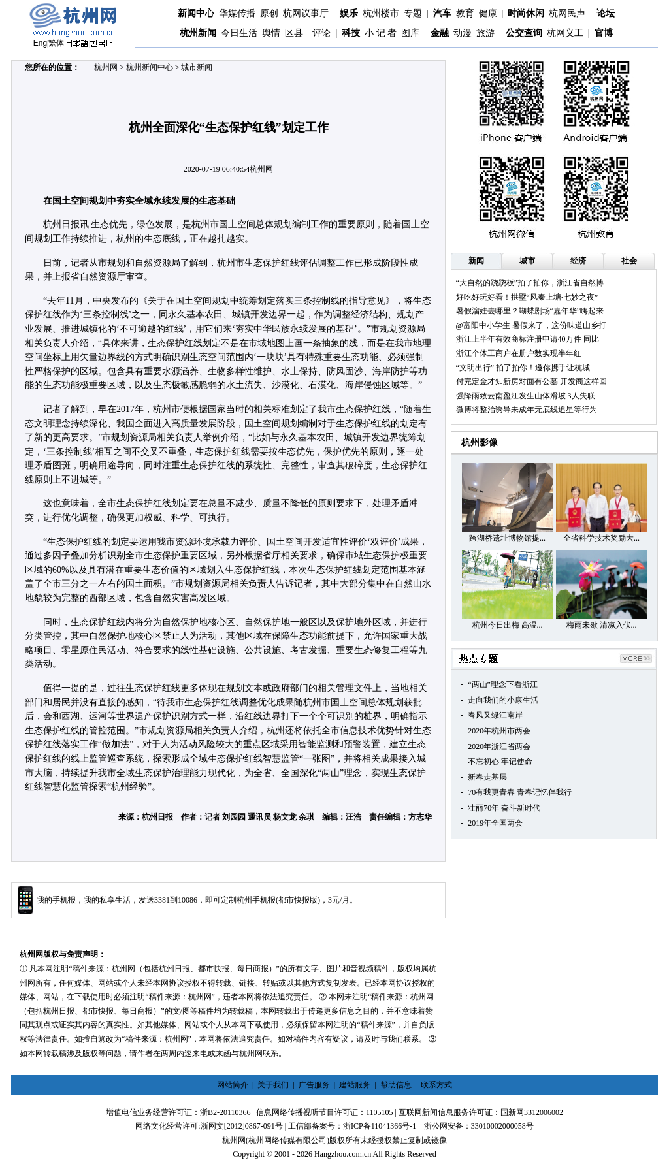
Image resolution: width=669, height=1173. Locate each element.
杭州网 (106, 67)
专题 (413, 13)
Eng (40, 43)
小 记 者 (381, 33)
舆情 (271, 33)
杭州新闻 (198, 33)
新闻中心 (196, 13)
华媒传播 (237, 13)
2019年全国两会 (495, 823)
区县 (294, 33)
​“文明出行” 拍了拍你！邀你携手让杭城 (523, 367)
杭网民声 (567, 13)
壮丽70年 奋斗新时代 (504, 807)
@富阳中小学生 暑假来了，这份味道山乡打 (531, 325)
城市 (527, 260)
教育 (465, 13)
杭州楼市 (381, 13)
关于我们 (273, 1084)
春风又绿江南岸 (495, 715)
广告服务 (314, 1084)
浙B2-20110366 (225, 1112)
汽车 (442, 13)
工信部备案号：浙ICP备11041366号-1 (352, 1126)
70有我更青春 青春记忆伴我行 (520, 792)
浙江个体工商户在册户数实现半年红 (518, 353)
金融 (440, 33)
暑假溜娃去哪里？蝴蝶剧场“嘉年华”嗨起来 (530, 310)
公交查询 (524, 33)
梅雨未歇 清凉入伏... (601, 625)
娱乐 (349, 13)
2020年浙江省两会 (499, 746)
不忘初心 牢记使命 (500, 761)
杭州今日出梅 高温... (507, 625)
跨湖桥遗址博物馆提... (507, 538)
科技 (351, 33)
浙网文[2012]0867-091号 (242, 1126)
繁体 (56, 43)
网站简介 (232, 1084)
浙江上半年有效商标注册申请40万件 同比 (527, 339)
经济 (578, 260)
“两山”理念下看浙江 (503, 684)
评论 (321, 33)
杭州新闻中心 (149, 67)
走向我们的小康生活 (503, 700)
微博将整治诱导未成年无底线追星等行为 (526, 409)
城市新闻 (196, 67)
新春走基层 (487, 777)
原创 (269, 13)
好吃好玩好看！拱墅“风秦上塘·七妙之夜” (527, 297)
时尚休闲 (526, 13)
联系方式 (436, 1084)
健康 (488, 13)
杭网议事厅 (306, 13)
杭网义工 (565, 33)
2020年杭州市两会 (499, 730)
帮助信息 (396, 1084)
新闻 (476, 260)
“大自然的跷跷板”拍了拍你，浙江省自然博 (530, 282)
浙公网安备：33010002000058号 (479, 1126)
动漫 (462, 33)
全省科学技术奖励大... (601, 538)
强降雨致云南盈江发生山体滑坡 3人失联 (525, 395)
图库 (410, 33)
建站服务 (354, 1084)
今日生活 (239, 33)
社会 (629, 260)
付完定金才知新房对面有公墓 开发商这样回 (531, 381)
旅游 (485, 33)
